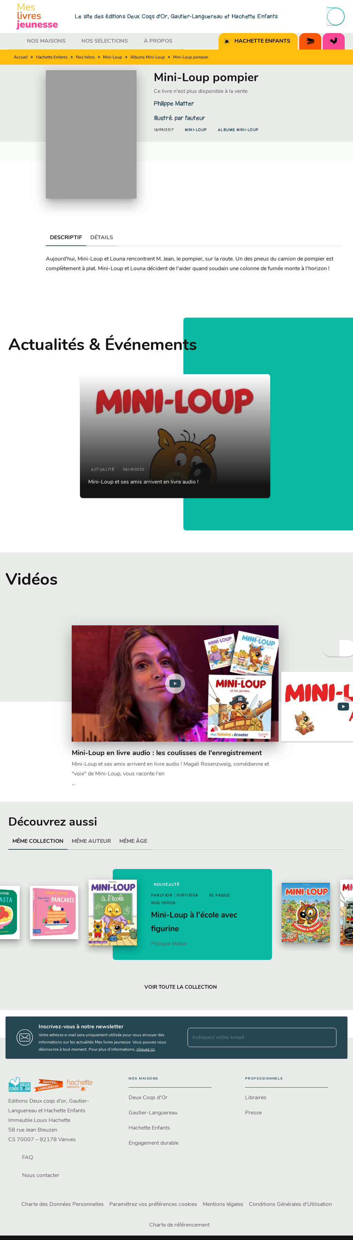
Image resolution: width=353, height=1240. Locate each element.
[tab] (15, 41)
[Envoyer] (328, 1037)
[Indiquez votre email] (253, 1037)
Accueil (21, 57)
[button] (196, 130)
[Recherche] (335, 16)
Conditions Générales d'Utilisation (290, 1204)
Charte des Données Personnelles (62, 1204)
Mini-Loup (112, 57)
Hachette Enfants (52, 57)
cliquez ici (146, 1049)
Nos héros (85, 57)
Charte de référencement (179, 1225)
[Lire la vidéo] (175, 683)
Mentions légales (223, 1204)
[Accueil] (37, 16)
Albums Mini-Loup (147, 57)
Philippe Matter (174, 103)
